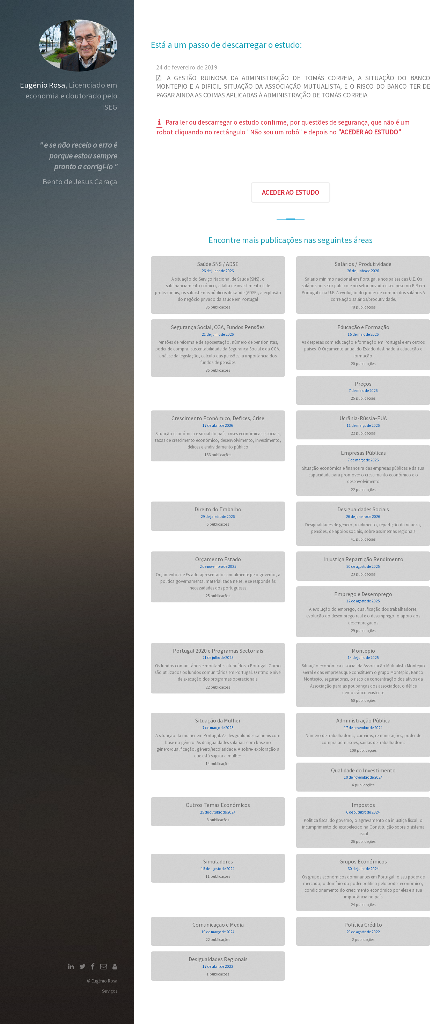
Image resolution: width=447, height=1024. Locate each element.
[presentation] (290, 161)
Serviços (109, 991)
